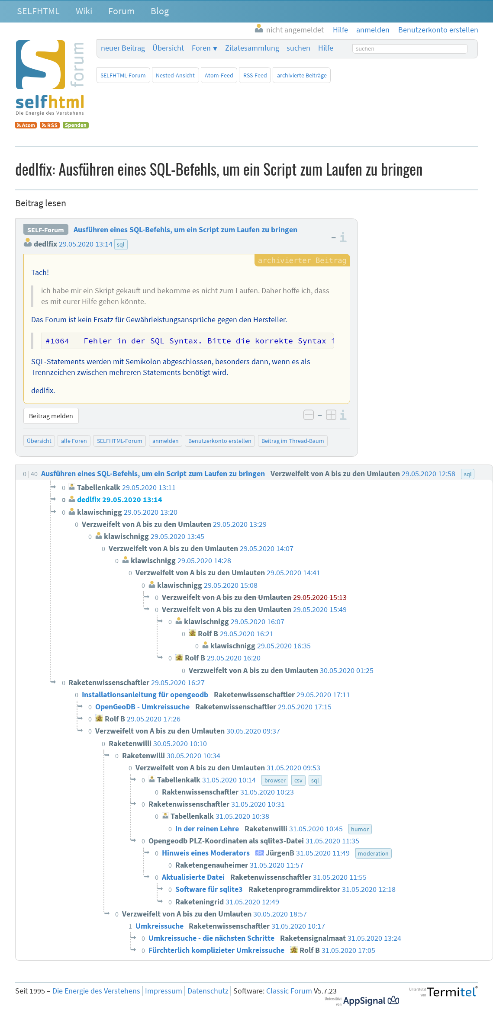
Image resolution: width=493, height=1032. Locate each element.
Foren (201, 48)
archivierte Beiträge (302, 75)
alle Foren (74, 441)
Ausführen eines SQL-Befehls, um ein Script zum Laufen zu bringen (185, 229)
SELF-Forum (45, 229)
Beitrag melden (51, 415)
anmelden (165, 441)
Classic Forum (289, 991)
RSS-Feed (255, 75)
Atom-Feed (219, 75)
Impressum (163, 991)
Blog (160, 11)
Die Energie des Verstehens (96, 991)
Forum (121, 11)
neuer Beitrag (123, 48)
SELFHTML (38, 11)
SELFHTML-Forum (123, 75)
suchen (298, 48)
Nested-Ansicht (175, 75)
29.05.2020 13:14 (86, 244)
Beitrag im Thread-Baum (292, 441)
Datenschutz (208, 991)
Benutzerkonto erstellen (219, 441)
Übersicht (168, 48)
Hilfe (325, 48)
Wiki (84, 11)
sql (121, 244)
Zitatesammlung (252, 48)
